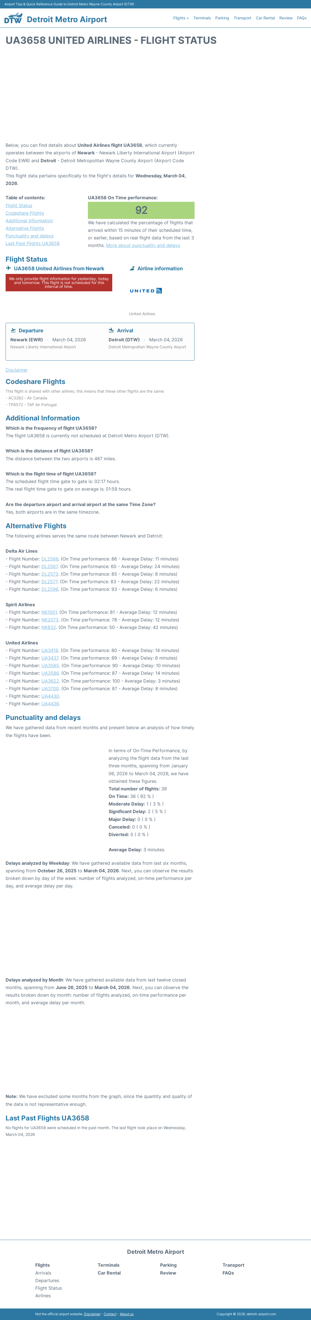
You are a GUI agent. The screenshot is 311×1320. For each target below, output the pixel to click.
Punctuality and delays (29, 236)
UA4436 (50, 703)
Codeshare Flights (25, 213)
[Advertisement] (155, 96)
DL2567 (49, 566)
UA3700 (50, 688)
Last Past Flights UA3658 (33, 243)
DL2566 (49, 559)
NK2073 (50, 620)
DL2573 (49, 574)
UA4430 (50, 696)
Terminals (202, 17)
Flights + (181, 17)
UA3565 (50, 665)
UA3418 (49, 650)
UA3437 (49, 658)
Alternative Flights (25, 228)
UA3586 (50, 673)
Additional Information (29, 220)
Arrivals (43, 1273)
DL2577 (49, 581)
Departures (47, 1280)
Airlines (43, 1295)
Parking (222, 17)
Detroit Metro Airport (67, 19)
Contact (110, 1314)
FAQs (302, 17)
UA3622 (50, 681)
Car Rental (265, 17)
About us (127, 1314)
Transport (242, 17)
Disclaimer (92, 1314)
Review (286, 17)
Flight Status (19, 205)
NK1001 (49, 612)
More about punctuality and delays (143, 245)
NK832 (48, 627)
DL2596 (49, 589)
